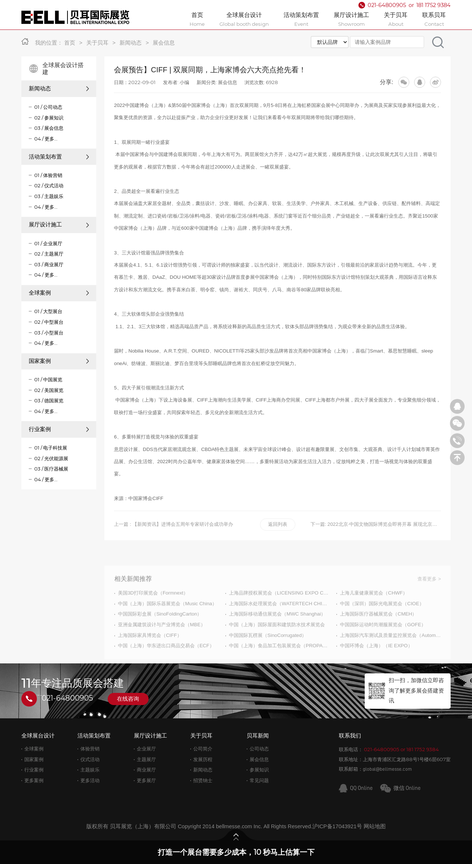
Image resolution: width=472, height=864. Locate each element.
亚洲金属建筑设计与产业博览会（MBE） (161, 641)
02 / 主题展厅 (48, 254)
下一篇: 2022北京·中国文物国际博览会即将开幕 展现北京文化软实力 (375, 524)
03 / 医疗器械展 (51, 469)
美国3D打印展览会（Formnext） (153, 609)
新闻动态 (130, 43)
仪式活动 (90, 759)
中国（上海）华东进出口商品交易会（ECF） (166, 662)
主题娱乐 (90, 770)
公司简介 (202, 749)
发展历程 (202, 759)
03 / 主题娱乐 (48, 196)
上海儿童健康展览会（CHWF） (373, 609)
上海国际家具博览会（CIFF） (150, 652)
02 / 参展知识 (48, 118)
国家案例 (59, 361)
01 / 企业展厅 (48, 243)
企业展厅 (146, 749)
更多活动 (90, 780)
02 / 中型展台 (48, 322)
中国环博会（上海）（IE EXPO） (376, 662)
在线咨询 (128, 699)
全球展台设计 (38, 736)
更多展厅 (146, 780)
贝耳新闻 (258, 736)
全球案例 (59, 293)
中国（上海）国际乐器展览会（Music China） (167, 620)
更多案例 (34, 780)
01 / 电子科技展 (50, 448)
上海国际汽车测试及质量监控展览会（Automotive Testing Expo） (390, 652)
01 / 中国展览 (48, 379)
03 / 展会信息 (48, 128)
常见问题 (259, 780)
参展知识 (259, 770)
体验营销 (90, 749)
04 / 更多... (46, 139)
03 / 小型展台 (48, 333)
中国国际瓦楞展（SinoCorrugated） (267, 652)
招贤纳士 (202, 780)
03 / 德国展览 (48, 400)
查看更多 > (429, 595)
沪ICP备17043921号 (337, 826)
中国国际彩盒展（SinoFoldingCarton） (160, 631)
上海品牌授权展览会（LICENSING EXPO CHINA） (279, 609)
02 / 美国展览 (48, 390)
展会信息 (164, 43)
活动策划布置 (59, 157)
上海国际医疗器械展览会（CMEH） (378, 631)
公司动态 (259, 749)
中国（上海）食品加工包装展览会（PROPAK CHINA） (279, 662)
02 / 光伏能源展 (51, 458)
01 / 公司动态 (48, 107)
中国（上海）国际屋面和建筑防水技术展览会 (277, 641)
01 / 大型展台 (48, 311)
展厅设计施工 (59, 225)
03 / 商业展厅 (48, 264)
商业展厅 (146, 770)
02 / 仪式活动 (48, 185)
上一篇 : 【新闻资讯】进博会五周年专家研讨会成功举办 (173, 524)
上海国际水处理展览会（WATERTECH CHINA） (279, 620)
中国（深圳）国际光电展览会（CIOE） (382, 620)
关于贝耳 (97, 43)
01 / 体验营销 (48, 175)
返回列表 (277, 524)
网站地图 (375, 826)
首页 (69, 43)
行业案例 (59, 429)
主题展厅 (146, 759)
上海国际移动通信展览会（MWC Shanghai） (277, 631)
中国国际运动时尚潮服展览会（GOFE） (383, 641)
